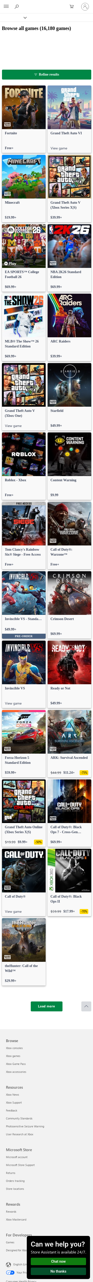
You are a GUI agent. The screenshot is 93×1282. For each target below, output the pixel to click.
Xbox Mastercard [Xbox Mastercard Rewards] (16, 1219)
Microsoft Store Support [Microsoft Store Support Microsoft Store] (20, 1165)
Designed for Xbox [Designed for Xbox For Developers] (17, 1250)
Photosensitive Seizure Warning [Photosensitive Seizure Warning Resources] (25, 1126)
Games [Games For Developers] (10, 1242)
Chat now (58, 1261)
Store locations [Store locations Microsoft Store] (15, 1188)
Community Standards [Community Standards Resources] (19, 1118)
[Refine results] (46, 75)
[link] (24, 119)
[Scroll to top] (86, 1006)
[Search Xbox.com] (17, 6)
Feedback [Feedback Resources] (11, 1110)
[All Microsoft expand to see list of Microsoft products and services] (6, 7)
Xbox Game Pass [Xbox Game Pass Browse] (16, 1063)
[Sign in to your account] (85, 7)
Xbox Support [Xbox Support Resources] (14, 1102)
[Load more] (46, 1006)
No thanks (58, 1271)
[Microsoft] (46, 4)
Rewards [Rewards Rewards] (11, 1211)
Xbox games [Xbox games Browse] (13, 1055)
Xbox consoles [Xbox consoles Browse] (14, 1048)
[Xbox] (13, 17)
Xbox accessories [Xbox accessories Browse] (16, 1071)
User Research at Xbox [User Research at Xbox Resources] (19, 1134)
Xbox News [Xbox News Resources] (12, 1094)
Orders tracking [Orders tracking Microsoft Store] (15, 1180)
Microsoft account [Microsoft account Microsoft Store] (17, 1157)
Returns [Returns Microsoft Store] (10, 1172)
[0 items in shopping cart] (73, 7)
